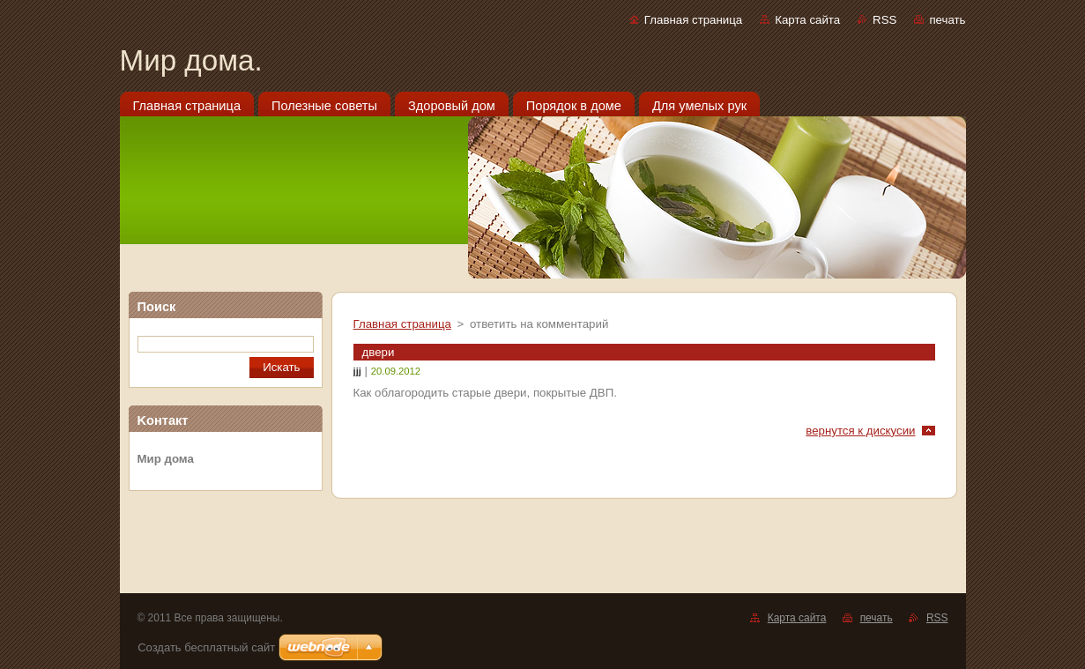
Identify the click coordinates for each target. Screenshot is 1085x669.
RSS (884, 19)
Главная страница (693, 19)
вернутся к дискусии (860, 430)
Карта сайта (807, 19)
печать (947, 19)
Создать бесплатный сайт (206, 647)
